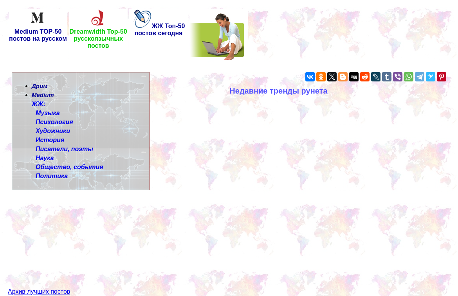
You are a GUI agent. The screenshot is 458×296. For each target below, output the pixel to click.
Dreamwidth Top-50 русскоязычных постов (98, 36)
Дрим (39, 86)
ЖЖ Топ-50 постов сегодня (158, 29)
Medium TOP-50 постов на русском (38, 32)
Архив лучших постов (39, 277)
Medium (43, 95)
